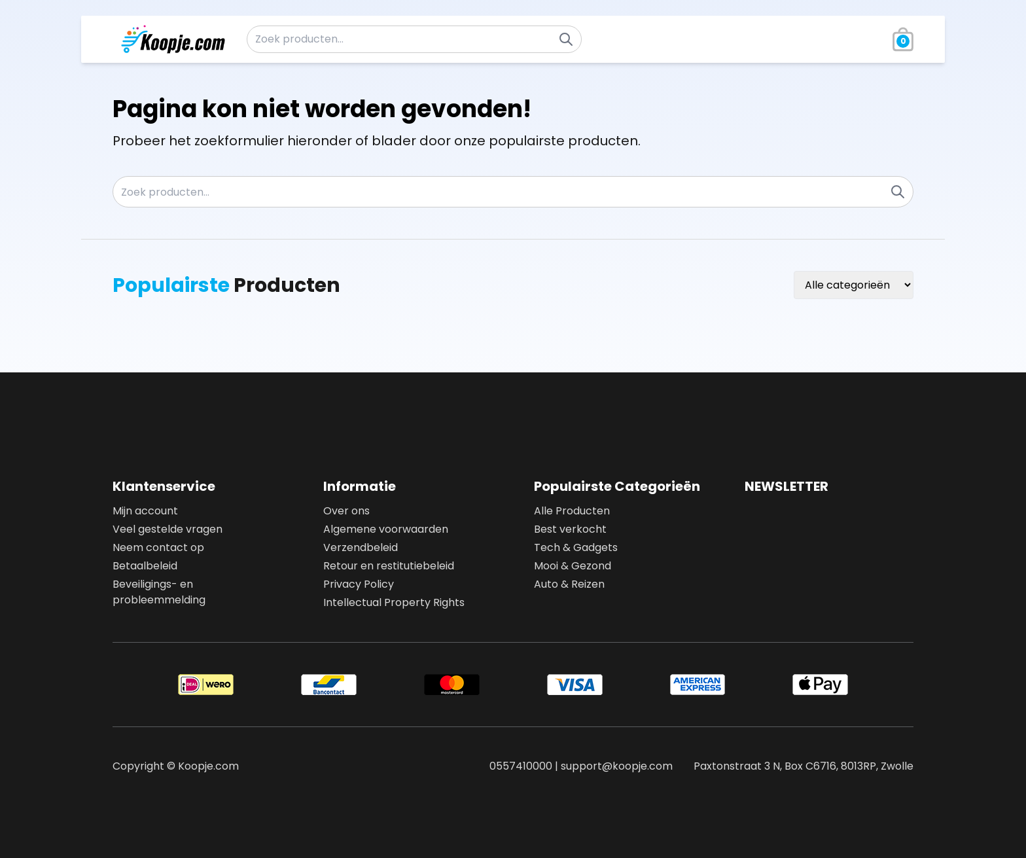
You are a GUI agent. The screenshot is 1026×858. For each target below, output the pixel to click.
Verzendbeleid (360, 547)
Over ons (346, 510)
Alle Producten (572, 510)
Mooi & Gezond (572, 565)
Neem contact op (158, 547)
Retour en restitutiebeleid (388, 565)
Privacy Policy (358, 584)
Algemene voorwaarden (385, 529)
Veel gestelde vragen (167, 529)
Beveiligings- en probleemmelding (159, 592)
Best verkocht (570, 529)
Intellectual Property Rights (394, 602)
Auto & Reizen (569, 584)
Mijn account (145, 510)
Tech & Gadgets (576, 547)
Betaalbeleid (145, 565)
